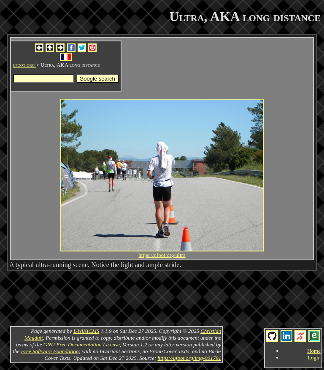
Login (314, 357)
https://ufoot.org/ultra (161, 255)
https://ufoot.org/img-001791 (189, 358)
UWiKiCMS (86, 331)
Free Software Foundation (50, 351)
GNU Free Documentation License (81, 344)
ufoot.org (24, 65)
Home (314, 351)
